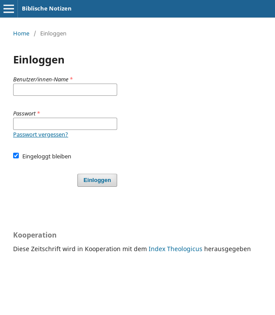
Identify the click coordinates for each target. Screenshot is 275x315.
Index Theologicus (176, 249)
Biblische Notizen (47, 8)
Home (21, 33)
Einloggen (97, 180)
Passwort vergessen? (40, 134)
